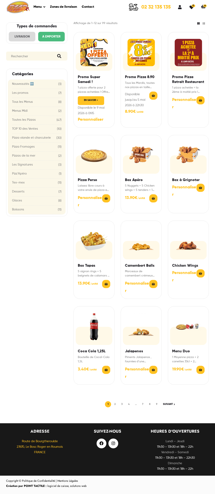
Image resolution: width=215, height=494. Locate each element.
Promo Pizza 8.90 (139, 77)
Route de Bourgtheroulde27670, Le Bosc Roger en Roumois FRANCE (40, 447)
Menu (37, 7)
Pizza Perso (87, 180)
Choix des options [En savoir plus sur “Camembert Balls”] (153, 284)
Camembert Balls (139, 265)
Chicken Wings (185, 265)
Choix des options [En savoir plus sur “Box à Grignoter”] (200, 188)
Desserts (18, 191)
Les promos (20, 92)
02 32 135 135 (156, 7)
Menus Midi (20, 110)
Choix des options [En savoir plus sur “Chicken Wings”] (200, 273)
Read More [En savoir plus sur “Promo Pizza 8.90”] (153, 96)
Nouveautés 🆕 (23, 83)
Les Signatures (22, 164)
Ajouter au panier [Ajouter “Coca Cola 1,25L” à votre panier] (106, 370)
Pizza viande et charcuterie (31, 137)
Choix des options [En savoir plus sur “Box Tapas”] (106, 284)
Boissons (18, 209)
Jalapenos (134, 351)
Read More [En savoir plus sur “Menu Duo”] (200, 370)
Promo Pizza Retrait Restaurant (188, 79)
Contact (88, 7)
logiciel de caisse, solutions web (46, 486)
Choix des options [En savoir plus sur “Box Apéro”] (153, 198)
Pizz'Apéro (19, 173)
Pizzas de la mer (23, 155)
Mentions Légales (67, 481)
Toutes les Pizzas (24, 119)
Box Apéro (134, 180)
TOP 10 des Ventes (25, 128)
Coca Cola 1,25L (92, 351)
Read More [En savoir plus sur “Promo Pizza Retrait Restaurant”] (200, 100)
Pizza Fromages (23, 146)
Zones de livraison (63, 7)
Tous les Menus (22, 101)
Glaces (17, 200)
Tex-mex (18, 182)
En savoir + (91, 100)
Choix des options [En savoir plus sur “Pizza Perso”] (106, 198)
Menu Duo (181, 351)
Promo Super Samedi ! (89, 79)
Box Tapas (86, 265)
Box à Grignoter (186, 180)
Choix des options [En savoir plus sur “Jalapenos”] (153, 370)
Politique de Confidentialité (38, 481)
